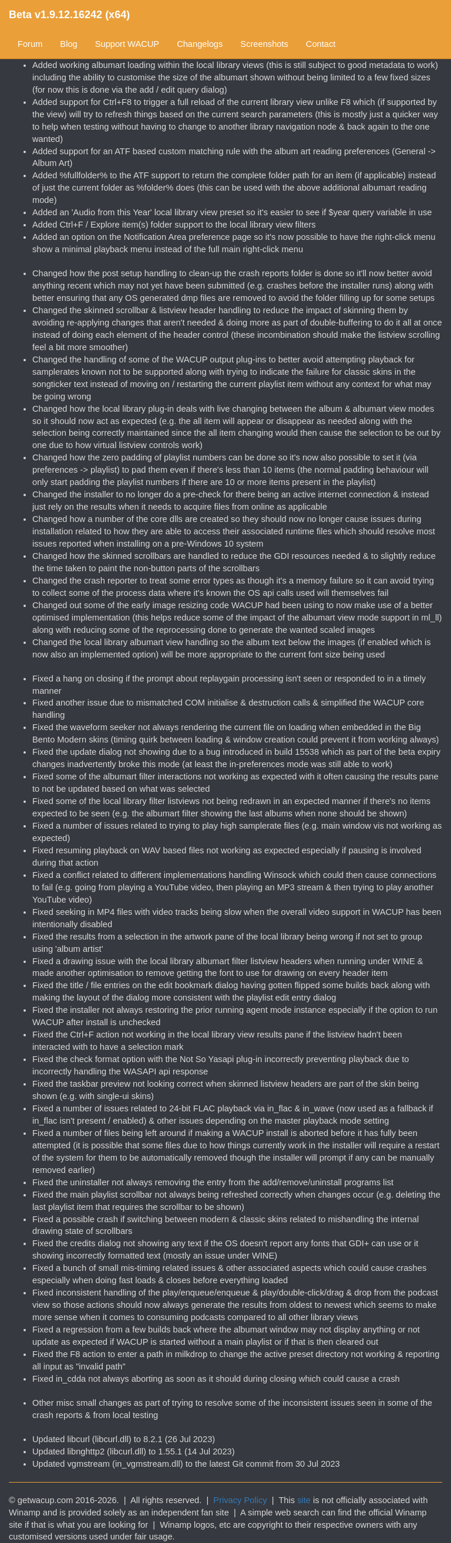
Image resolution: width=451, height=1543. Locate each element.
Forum (30, 44)
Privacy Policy (240, 1500)
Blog (68, 44)
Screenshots (264, 44)
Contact (321, 44)
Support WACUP (127, 44)
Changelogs (200, 44)
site (304, 1500)
